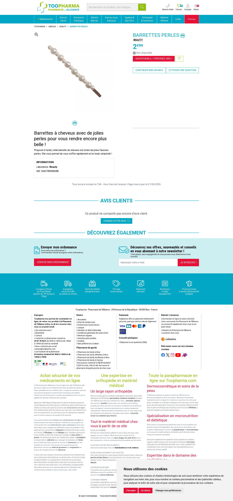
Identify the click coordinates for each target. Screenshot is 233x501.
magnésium (74, 447)
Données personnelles (86, 338)
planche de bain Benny (99, 458)
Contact (38, 336)
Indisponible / (153, 58)
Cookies (80, 341)
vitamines (61, 450)
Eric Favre (191, 442)
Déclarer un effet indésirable (89, 330)
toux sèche (76, 435)
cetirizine (50, 440)
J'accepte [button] (131, 490)
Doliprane (59, 430)
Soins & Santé (63, 19)
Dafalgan (61, 433)
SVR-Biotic (192, 408)
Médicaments (45, 19)
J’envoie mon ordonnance (53, 262)
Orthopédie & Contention (147, 19)
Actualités (81, 320)
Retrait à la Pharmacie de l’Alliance (176, 330)
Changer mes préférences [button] (168, 490)
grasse (36, 437)
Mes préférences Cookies (88, 344)
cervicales (129, 401)
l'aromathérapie (192, 430)
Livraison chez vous (170, 333)
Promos (191, 19)
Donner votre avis (116, 220)
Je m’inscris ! (188, 262)
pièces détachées (107, 475)
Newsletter (39, 333)
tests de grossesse (59, 447)
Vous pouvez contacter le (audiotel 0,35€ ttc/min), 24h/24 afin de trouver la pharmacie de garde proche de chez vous (94, 365)
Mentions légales (84, 336)
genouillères (114, 398)
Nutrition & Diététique (79, 19)
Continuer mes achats (149, 70)
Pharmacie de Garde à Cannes (90, 360)
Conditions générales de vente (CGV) (92, 333)
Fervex (80, 440)
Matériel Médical (164, 19)
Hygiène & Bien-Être (129, 19)
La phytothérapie (178, 430)
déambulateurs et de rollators (126, 448)
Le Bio (178, 19)
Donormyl (72, 443)
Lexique (80, 328)
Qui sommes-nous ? (43, 330)
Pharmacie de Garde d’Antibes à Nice (92, 355)
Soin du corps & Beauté (111, 19)
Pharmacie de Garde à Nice (88, 352)
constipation (81, 437)
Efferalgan (48, 433)
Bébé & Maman (94, 19)
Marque (52, 27)
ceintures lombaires (127, 398)
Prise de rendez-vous (86, 322)
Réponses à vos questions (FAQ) (133, 342)
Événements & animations (88, 325)
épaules (137, 401)
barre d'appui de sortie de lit (125, 438)
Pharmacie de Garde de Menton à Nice (93, 357)
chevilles (104, 403)
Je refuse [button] (145, 490)
